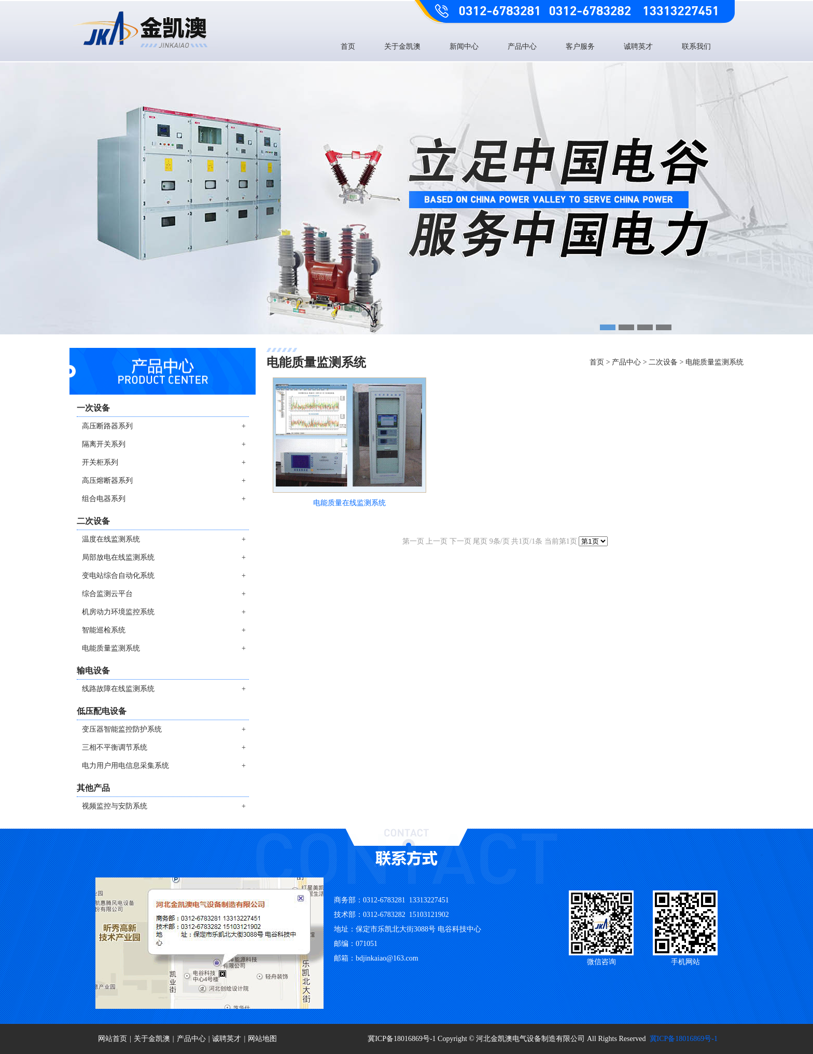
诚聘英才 (638, 46)
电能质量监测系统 (714, 362)
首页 (348, 46)
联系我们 (696, 46)
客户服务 (580, 46)
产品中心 (522, 46)
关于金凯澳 (402, 46)
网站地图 (262, 1039)
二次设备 (663, 362)
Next (803, 219)
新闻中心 (464, 46)
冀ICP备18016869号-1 (684, 1039)
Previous (10, 219)
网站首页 (112, 1039)
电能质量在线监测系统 (349, 503)
